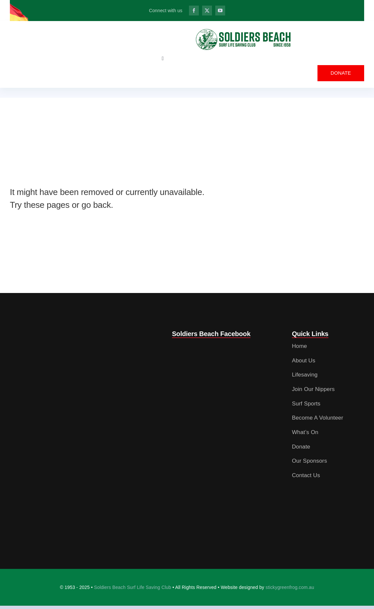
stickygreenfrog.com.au (290, 587)
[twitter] (207, 10)
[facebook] (194, 10)
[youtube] (220, 10)
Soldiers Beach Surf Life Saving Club (132, 587)
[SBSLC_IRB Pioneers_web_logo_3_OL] (243, 30)
